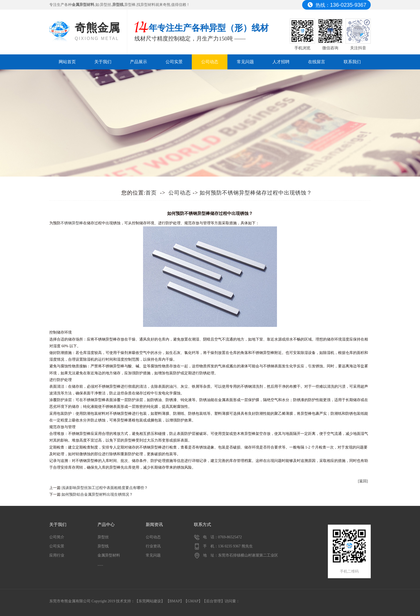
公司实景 (174, 61)
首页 (151, 193)
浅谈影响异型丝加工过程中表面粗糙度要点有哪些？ (105, 488)
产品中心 (106, 524)
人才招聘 (281, 61)
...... (100, 564)
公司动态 (209, 61)
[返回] (363, 481)
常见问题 (245, 61)
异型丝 (105, 5)
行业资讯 (153, 546)
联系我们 (352, 61)
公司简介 (56, 537)
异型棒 (130, 5)
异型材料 (147, 5)
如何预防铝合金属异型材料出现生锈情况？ (97, 494)
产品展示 (138, 61)
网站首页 (67, 61)
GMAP (193, 601)
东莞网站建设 (149, 601)
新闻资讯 (154, 524)
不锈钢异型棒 (72, 223)
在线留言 (316, 61)
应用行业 (56, 555)
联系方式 (202, 524)
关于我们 (102, 61)
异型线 (103, 546)
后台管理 (213, 601)
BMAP (175, 601)
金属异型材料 (109, 555)
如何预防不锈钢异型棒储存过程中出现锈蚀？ (256, 193)
